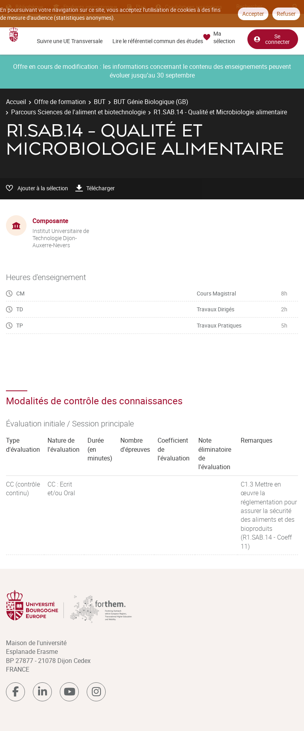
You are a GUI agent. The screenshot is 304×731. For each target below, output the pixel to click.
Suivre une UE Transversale (70, 41)
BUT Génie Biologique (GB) (151, 101)
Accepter (253, 13)
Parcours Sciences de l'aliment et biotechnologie (78, 112)
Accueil (16, 101)
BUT (100, 101)
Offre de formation (60, 101)
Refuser (286, 13)
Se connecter (271, 38)
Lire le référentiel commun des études (157, 41)
